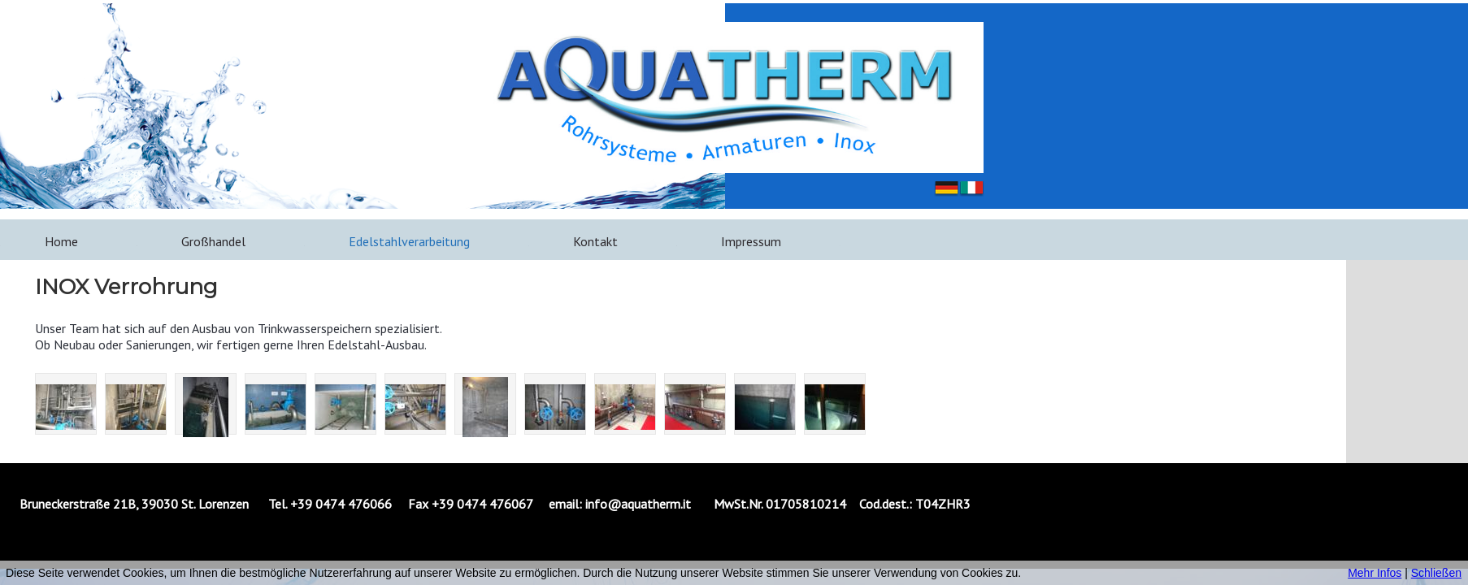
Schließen (1436, 572)
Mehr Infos (1374, 572)
